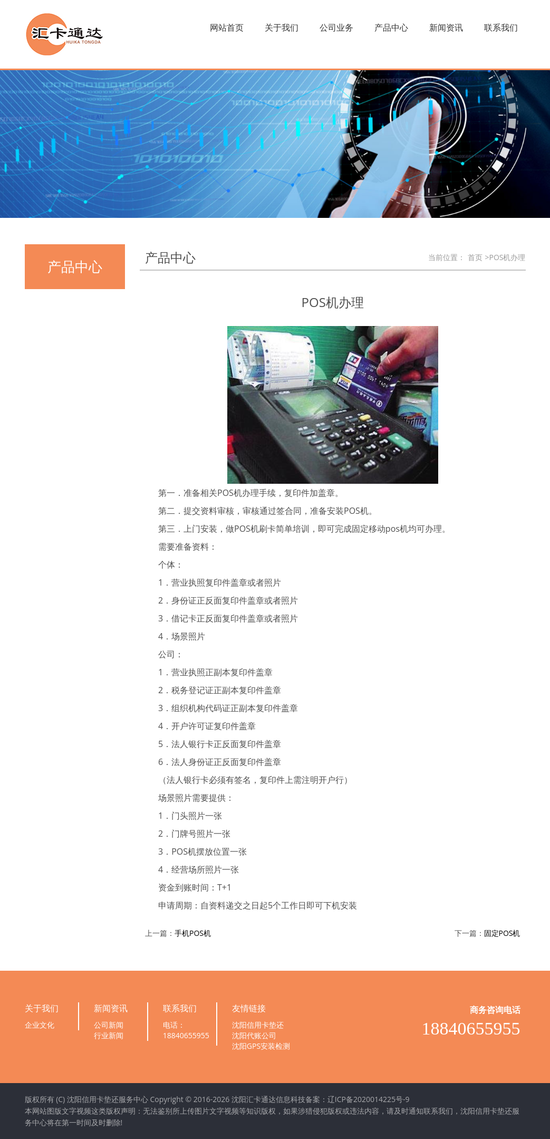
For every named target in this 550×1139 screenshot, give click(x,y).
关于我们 (281, 27)
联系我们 (501, 27)
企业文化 (39, 1025)
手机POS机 (193, 933)
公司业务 (336, 27)
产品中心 (391, 27)
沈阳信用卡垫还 (258, 1025)
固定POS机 (502, 933)
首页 (475, 257)
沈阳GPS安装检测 (261, 1046)
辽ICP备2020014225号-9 (368, 1099)
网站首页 (227, 27)
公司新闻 (108, 1025)
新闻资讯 (446, 27)
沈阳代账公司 (254, 1035)
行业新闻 (108, 1035)
